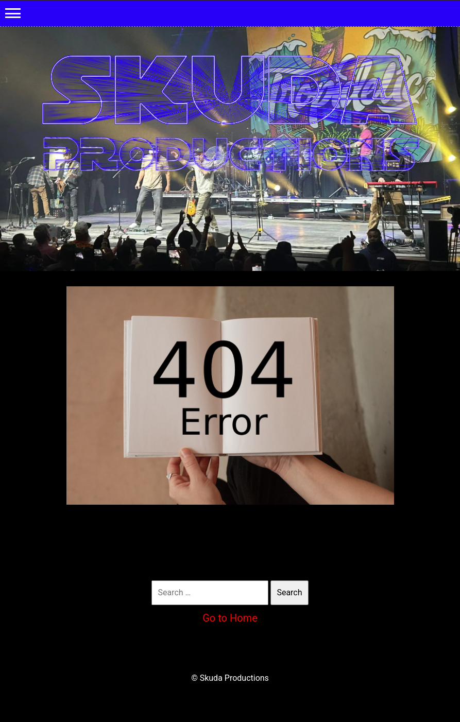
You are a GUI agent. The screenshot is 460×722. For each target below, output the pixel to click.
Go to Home (230, 618)
